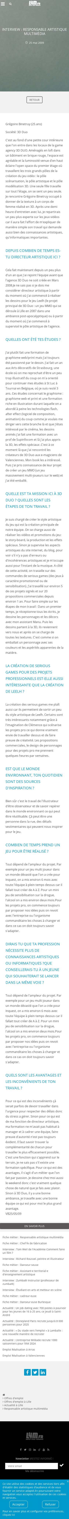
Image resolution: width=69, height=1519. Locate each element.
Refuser (50, 1504)
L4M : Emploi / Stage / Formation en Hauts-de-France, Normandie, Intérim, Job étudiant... (34, 4)
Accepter (18, 1504)
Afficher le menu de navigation (3, 4)
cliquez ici (9, 1514)
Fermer (67, 1481)
